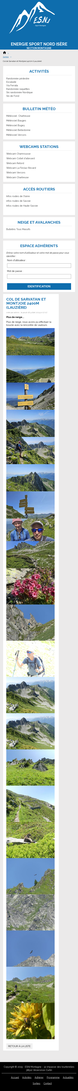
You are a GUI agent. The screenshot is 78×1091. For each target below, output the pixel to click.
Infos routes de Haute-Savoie (22, 205)
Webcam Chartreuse (17, 177)
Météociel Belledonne (18, 130)
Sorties (6, 57)
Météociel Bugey (15, 125)
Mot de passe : (15, 271)
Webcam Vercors (15, 172)
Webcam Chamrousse (18, 153)
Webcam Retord (15, 163)
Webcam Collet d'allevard (20, 158)
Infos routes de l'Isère (18, 196)
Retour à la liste (19, 1046)
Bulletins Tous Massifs (18, 229)
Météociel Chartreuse (18, 115)
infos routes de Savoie (18, 200)
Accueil (4, 52)
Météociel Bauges (16, 120)
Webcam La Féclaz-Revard (21, 167)
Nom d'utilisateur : (16, 260)
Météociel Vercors (16, 134)
